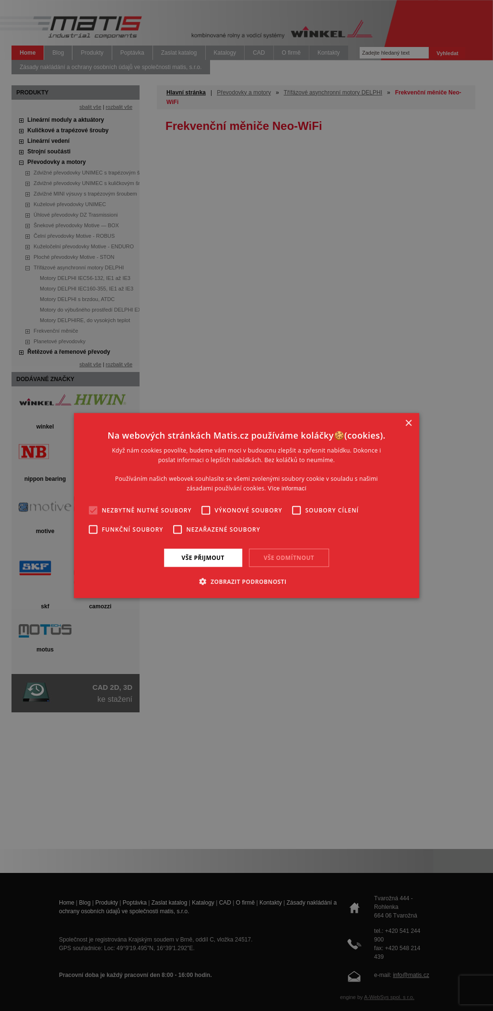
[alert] (246, 505)
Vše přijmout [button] (203, 557)
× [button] (408, 423)
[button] (247, 581)
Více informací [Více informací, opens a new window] (287, 488)
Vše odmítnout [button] (289, 557)
